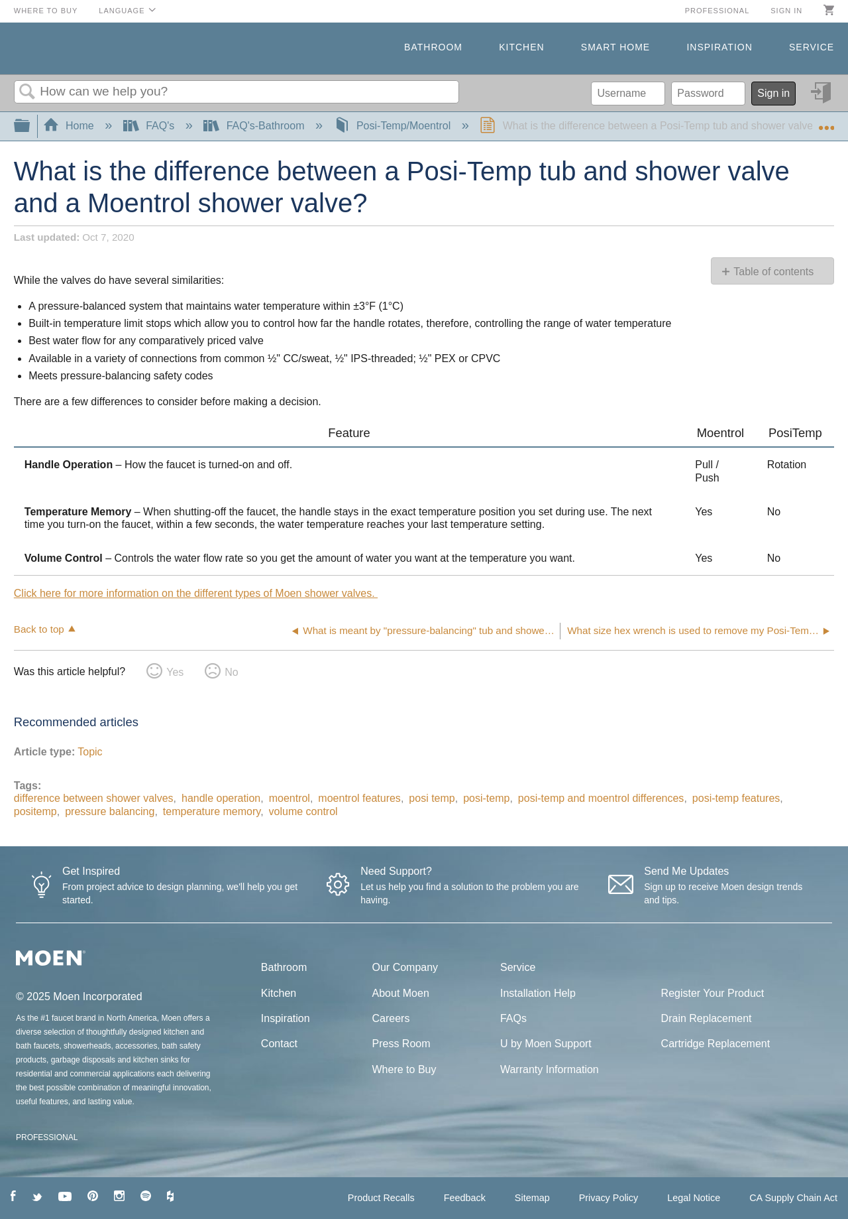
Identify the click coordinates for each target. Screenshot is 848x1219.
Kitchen (521, 47)
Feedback (465, 1197)
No (231, 672)
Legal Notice (693, 1197)
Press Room (401, 1043)
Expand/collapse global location (826, 122)
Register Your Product (713, 993)
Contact (279, 1043)
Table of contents (773, 271)
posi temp (431, 798)
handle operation (221, 798)
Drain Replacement (706, 1018)
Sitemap (532, 1197)
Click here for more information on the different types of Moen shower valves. (196, 593)
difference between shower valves (94, 798)
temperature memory (211, 811)
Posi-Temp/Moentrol (394, 125)
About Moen (400, 993)
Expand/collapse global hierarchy (30, 126)
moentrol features (359, 798)
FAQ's (150, 125)
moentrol (289, 798)
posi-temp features (736, 798)
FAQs (513, 1018)
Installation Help (538, 993)
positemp (35, 811)
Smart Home (615, 47)
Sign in (786, 11)
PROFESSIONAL (47, 1137)
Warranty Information (549, 1069)
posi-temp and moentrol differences (601, 798)
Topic (90, 751)
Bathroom (433, 47)
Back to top (39, 629)
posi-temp (486, 798)
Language (121, 11)
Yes (175, 672)
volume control (303, 811)
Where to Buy (46, 11)
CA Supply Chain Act (793, 1197)
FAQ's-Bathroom (255, 125)
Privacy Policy (609, 1197)
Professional (717, 11)
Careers (391, 1018)
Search (27, 92)
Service (811, 47)
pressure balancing (109, 811)
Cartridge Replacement (715, 1043)
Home (70, 125)
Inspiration (719, 47)
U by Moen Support (546, 1043)
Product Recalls (381, 1197)
